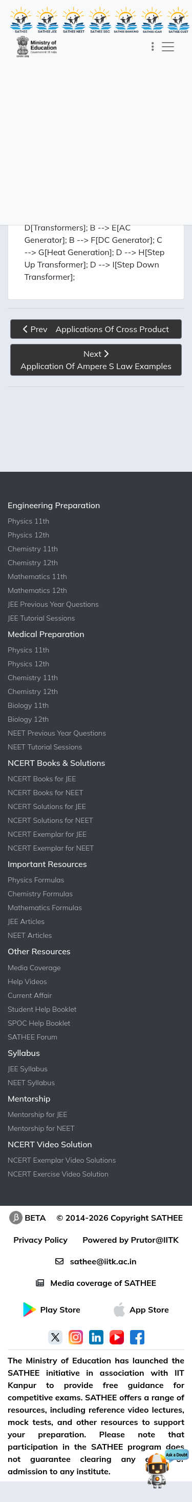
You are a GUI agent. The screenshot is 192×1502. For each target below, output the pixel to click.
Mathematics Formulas (45, 907)
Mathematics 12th (37, 590)
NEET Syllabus (31, 1082)
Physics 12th (28, 535)
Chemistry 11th (33, 548)
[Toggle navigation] (152, 46)
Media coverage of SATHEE (96, 1283)
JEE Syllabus (28, 1068)
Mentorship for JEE (37, 1114)
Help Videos (27, 981)
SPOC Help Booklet (39, 1023)
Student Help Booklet (42, 1009)
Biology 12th (28, 719)
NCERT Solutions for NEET (50, 820)
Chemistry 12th (33, 562)
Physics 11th (28, 521)
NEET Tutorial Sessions (45, 747)
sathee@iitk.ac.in (95, 1261)
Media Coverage (34, 967)
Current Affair (30, 995)
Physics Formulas (36, 879)
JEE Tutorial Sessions (41, 618)
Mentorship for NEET (41, 1128)
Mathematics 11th (37, 576)
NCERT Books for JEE (42, 778)
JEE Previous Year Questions (53, 604)
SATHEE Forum (32, 1037)
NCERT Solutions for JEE (47, 806)
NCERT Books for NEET (45, 792)
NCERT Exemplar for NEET (51, 848)
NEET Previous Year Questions (57, 733)
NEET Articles (30, 935)
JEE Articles (26, 921)
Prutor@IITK (155, 1240)
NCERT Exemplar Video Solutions (62, 1160)
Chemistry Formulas (40, 893)
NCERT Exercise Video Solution (58, 1174)
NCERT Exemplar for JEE (47, 834)
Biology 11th (28, 705)
